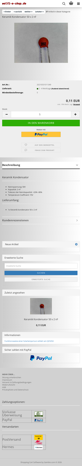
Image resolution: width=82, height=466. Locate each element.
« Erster (7, 11)
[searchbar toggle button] (63, 3)
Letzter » (39, 11)
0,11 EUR (41, 325)
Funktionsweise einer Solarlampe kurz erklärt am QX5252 (29, 341)
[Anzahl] (41, 114)
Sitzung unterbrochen (11, 377)
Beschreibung (11, 165)
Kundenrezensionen (15, 220)
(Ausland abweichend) (60, 88)
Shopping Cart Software (30, 462)
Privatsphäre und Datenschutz (15, 390)
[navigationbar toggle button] (78, 3)
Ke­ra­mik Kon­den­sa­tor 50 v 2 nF (41, 319)
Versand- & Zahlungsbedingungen (16, 382)
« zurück (18, 11)
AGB (4, 387)
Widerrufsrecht (8, 385)
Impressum (7, 380)
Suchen (41, 273)
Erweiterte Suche (41, 279)
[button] (6, 114)
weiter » (28, 11)
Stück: (4, 109)
